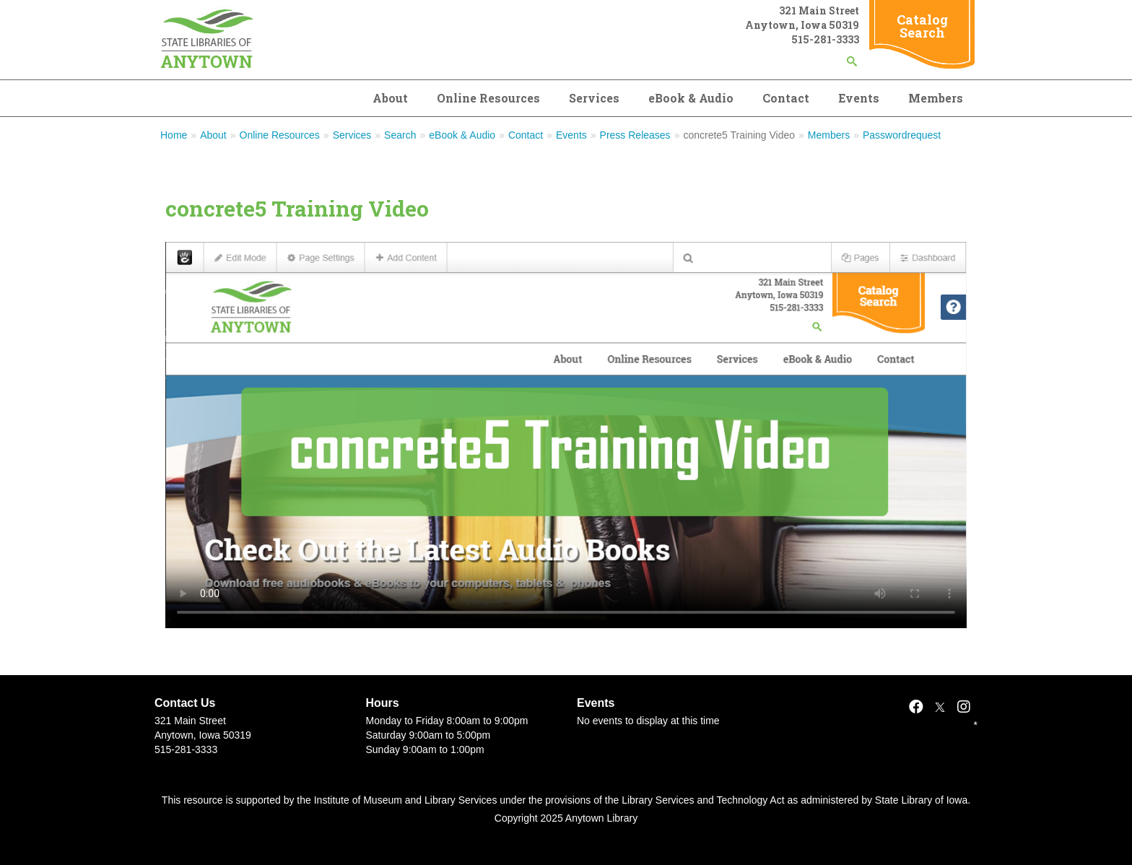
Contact (785, 97)
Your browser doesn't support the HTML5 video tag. (566, 435)
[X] (940, 707)
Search (400, 135)
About (390, 97)
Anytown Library (601, 818)
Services (594, 97)
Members (935, 97)
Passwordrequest (902, 135)
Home (173, 135)
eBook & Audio (690, 97)
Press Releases (635, 135)
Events (858, 97)
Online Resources (488, 97)
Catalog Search (922, 26)
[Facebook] (916, 707)
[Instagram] (963, 707)
